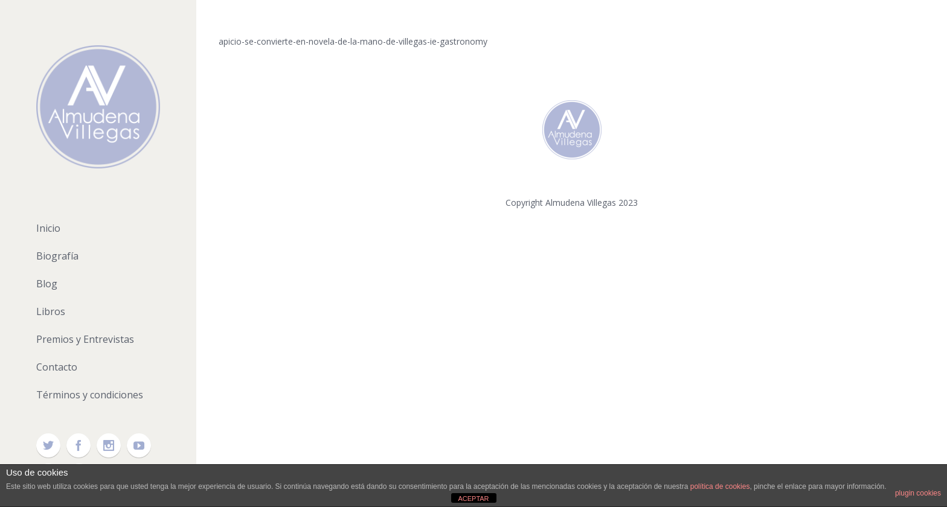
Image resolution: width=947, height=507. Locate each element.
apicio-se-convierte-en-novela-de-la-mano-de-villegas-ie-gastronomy (353, 41)
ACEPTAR (473, 498)
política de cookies (720, 486)
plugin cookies (918, 493)
